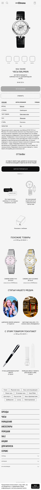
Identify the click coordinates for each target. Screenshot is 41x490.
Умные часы (8, 393)
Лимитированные (29, 400)
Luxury (19, 400)
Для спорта (7, 396)
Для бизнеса (7, 446)
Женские (22, 118)
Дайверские (10, 400)
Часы (4, 416)
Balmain (22, 106)
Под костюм (17, 396)
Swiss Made (32, 393)
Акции (5, 441)
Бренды (5, 411)
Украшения (7, 421)
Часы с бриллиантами (31, 396)
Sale (4, 436)
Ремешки (6, 431)
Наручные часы (24, 114)
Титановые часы (20, 393)
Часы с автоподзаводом (30, 390)
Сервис (5, 451)
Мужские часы (15, 390)
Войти (20, 174)
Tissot (5, 390)
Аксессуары (7, 426)
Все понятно (35, 486)
